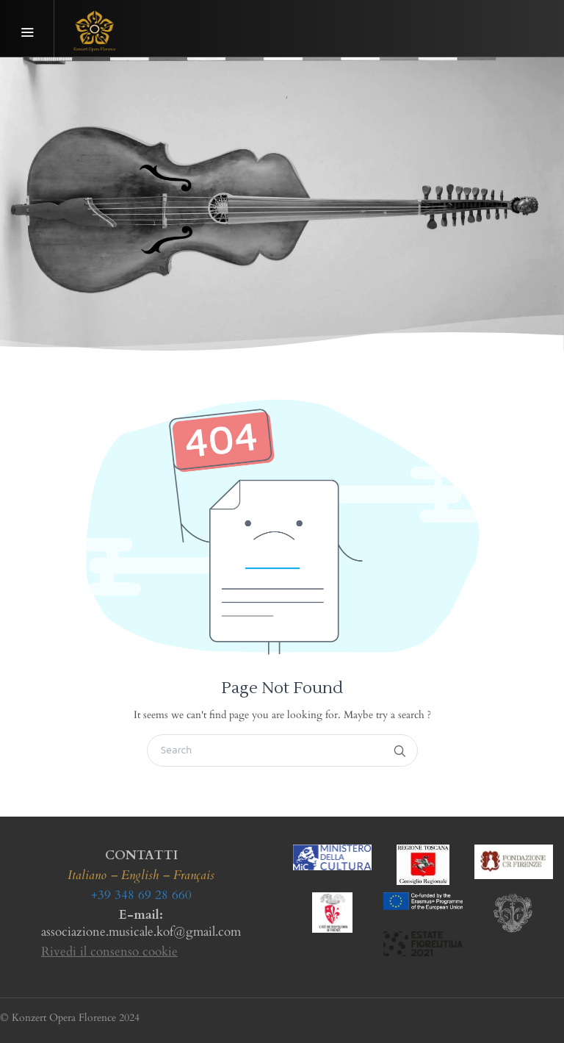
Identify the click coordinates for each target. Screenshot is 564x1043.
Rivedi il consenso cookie (109, 951)
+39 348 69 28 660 (141, 894)
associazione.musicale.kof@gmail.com (141, 931)
